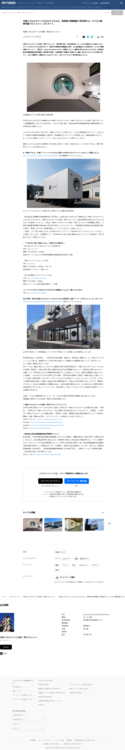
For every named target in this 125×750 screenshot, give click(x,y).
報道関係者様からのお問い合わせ (85, 740)
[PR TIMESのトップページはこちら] (28, 3)
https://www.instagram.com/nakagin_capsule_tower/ (47, 425)
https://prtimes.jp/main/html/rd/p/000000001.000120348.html (42, 301)
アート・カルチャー (63, 559)
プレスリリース (14, 597)
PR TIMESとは (17, 687)
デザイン (95, 565)
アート (65, 565)
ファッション (59, 7)
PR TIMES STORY (43, 685)
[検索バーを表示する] (121, 3)
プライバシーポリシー (45, 740)
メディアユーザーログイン (50, 481)
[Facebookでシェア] (88, 37)
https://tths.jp (31, 263)
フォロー (6, 647)
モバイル (22, 7)
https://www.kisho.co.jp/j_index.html (49, 454)
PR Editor (41, 705)
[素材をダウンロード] (98, 37)
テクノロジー (11, 7)
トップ (3, 597)
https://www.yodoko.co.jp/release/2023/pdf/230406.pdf (40, 156)
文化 (73, 565)
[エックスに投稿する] (84, 37)
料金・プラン (17, 691)
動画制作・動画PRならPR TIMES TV (49, 689)
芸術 (57, 570)
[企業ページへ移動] (7, 623)
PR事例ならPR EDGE (75, 693)
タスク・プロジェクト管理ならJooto (80, 685)
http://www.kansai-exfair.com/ (36, 278)
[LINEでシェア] (92, 37)
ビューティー (47, 7)
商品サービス (60, 552)
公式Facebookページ (19, 715)
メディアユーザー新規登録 (76, 481)
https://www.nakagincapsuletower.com (96, 614)
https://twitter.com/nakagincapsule (40, 428)
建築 (57, 565)
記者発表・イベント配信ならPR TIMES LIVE (51, 693)
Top (3, 7)
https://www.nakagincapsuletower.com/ (49, 419)
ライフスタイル (71, 7)
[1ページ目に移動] (102, 512)
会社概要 (32, 740)
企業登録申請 (105, 3)
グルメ (90, 7)
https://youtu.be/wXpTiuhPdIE (36, 293)
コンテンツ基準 (59, 740)
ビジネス (82, 7)
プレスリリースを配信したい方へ (23, 699)
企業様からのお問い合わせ (52, 744)
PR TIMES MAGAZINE (45, 697)
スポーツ (98, 7)
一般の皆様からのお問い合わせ (71, 744)
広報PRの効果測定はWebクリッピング (50, 701)
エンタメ (37, 7)
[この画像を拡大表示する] (32, 524)
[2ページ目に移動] (103, 512)
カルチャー (83, 565)
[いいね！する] (77, 37)
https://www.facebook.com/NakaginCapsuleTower (47, 422)
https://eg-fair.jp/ (32, 249)
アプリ (29, 7)
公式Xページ (16, 724)
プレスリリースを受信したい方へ (23, 695)
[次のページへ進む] (109, 523)
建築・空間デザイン (82, 559)
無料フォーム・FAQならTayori (78, 689)
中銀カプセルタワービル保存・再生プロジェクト (39, 597)
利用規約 (69, 740)
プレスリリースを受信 (90, 3)
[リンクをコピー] (102, 37)
